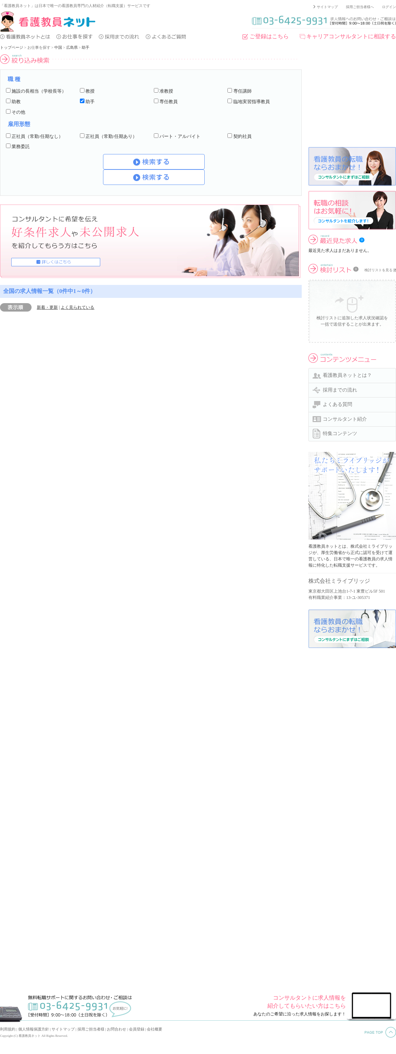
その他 (18, 112)
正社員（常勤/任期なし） (37, 136)
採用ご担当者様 (90, 1029)
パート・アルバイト (179, 136)
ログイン (389, 7)
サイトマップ (327, 7)
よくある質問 (337, 404)
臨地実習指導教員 (251, 101)
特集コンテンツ (340, 433)
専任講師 (242, 91)
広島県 (72, 47)
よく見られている (77, 307)
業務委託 (21, 146)
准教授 (166, 91)
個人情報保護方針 (33, 1029)
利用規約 (7, 1029)
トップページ (11, 47)
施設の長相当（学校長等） (39, 91)
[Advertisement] (352, 98)
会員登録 (136, 1029)
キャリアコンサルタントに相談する (351, 36)
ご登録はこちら (269, 36)
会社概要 (154, 1029)
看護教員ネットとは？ (347, 375)
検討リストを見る (378, 270)
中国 (58, 47)
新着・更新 (47, 307)
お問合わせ (116, 1029)
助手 (85, 47)
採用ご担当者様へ (360, 7)
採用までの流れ (340, 390)
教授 (90, 91)
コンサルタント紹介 (345, 419)
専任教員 (168, 101)
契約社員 (242, 136)
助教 (16, 101)
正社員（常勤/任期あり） (111, 136)
